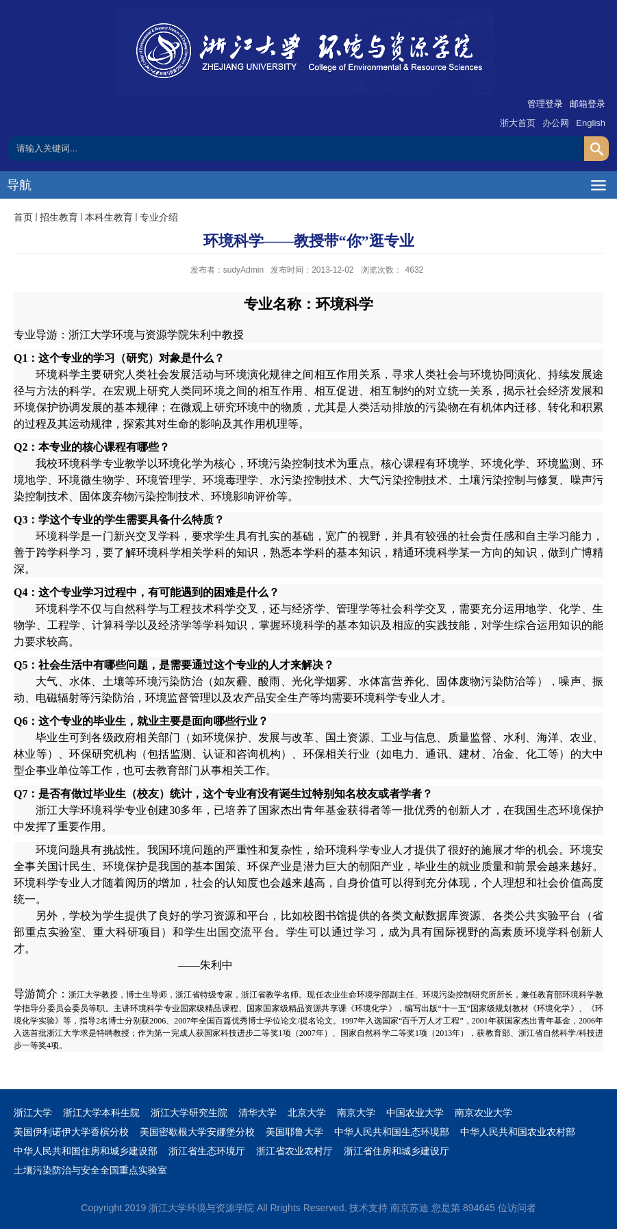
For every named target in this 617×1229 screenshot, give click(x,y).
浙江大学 (33, 1112)
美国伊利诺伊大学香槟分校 (71, 1131)
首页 (23, 217)
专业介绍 (159, 217)
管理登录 (545, 104)
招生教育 (59, 217)
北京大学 (307, 1112)
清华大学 (257, 1112)
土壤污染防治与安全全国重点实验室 (90, 1170)
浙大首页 (518, 123)
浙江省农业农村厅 (294, 1150)
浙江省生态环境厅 (206, 1150)
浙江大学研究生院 (189, 1112)
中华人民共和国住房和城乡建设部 (86, 1150)
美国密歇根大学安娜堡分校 (197, 1131)
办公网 (555, 123)
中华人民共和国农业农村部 (517, 1131)
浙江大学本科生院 (101, 1112)
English (590, 123)
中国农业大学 (415, 1112)
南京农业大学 (483, 1112)
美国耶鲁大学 (294, 1131)
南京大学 (356, 1112)
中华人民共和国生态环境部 (391, 1131)
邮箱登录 (587, 104)
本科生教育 (109, 217)
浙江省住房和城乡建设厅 (396, 1150)
